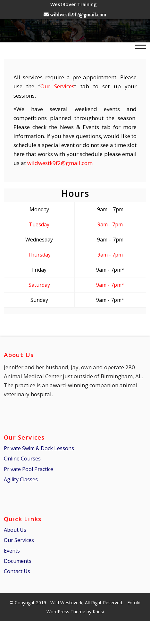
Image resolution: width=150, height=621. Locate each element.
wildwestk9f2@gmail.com (60, 163)
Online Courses (22, 458)
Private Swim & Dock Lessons (39, 448)
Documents (17, 560)
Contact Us (17, 571)
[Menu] (137, 44)
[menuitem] (73, 4)
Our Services (57, 86)
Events (12, 550)
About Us (15, 529)
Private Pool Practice (28, 469)
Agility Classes (21, 479)
